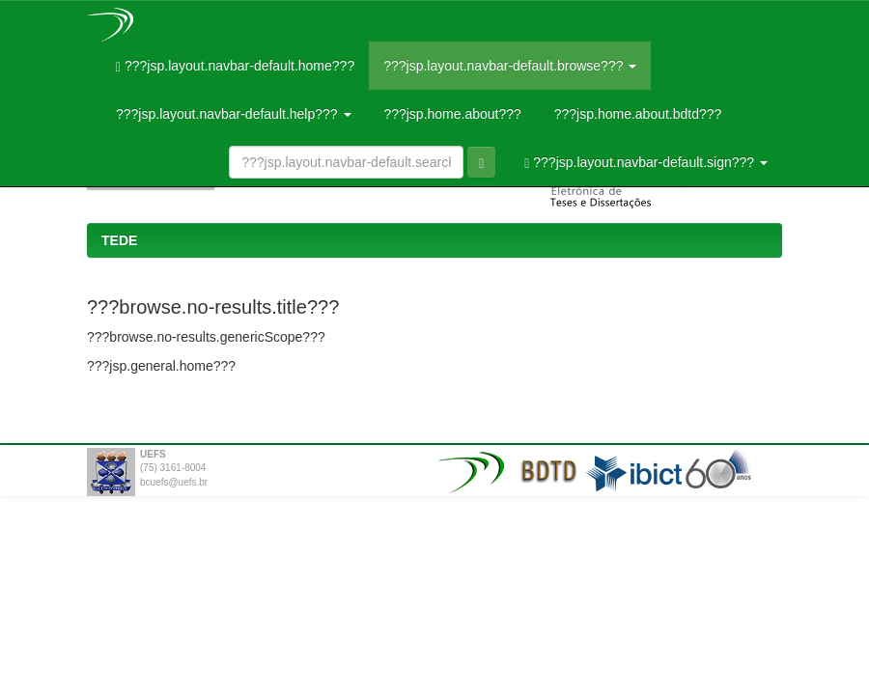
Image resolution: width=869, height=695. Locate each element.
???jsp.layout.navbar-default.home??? (235, 66)
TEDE (119, 240)
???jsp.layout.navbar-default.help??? (233, 114)
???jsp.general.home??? (161, 366)
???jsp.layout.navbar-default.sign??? (646, 162)
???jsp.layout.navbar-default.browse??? (509, 65)
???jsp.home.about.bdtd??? (635, 114)
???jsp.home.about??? (450, 114)
